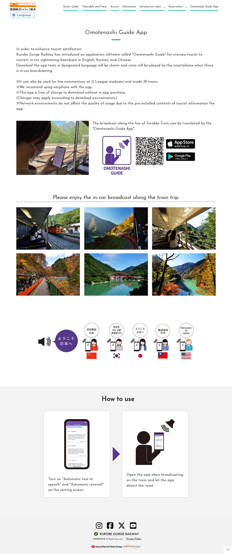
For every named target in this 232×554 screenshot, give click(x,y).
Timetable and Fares (94, 6)
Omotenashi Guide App (204, 6)
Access (115, 6)
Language (24, 15)
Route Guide (70, 6)
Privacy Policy (133, 539)
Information (129, 6)
